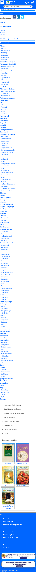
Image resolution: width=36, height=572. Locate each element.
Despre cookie (8, 545)
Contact (6, 519)
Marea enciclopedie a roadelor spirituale (8, 507)
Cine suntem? (8, 522)
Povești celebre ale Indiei (22, 486)
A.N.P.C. (6, 548)
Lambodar (23, 23)
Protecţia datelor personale (12, 524)
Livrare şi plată (8, 535)
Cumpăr (7, 39)
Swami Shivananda (27, 21)
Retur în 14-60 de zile (10, 538)
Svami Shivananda (27, 26)
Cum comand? (8, 532)
